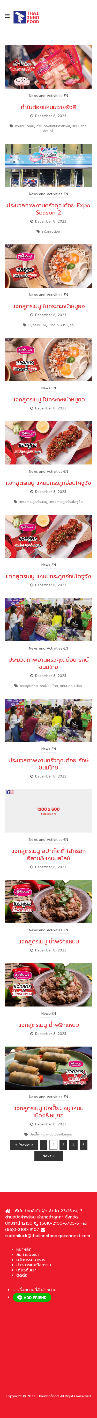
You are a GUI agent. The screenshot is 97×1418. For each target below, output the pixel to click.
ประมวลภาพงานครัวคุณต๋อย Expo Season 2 (48, 209)
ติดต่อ (21, 1275)
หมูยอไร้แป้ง (37, 325)
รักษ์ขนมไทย (49, 685)
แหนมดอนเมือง (71, 685)
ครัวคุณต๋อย (51, 231)
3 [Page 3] (63, 1145)
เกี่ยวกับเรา (26, 1270)
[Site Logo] (26, 17)
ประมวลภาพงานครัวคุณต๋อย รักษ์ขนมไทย (49, 663)
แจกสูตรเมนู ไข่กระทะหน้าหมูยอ (48, 306)
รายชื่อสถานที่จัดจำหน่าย (34, 1289)
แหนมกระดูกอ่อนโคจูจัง (66, 501)
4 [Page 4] (73, 1145)
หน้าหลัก (24, 1249)
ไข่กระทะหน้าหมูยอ (61, 325)
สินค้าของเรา (27, 1254)
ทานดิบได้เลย (24, 126)
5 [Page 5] (84, 1145)
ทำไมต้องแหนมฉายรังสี (48, 107)
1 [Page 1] (43, 1145)
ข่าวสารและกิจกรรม (33, 1265)
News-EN (48, 388)
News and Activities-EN (48, 95)
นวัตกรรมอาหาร (30, 1259)
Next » (49, 1156)
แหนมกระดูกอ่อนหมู (33, 501)
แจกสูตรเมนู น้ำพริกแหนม (48, 941)
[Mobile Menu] (9, 16)
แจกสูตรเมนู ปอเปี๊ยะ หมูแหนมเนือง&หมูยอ (48, 1112)
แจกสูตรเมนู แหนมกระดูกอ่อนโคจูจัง (48, 483)
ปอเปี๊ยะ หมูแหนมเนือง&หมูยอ (51, 1134)
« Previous (24, 1145)
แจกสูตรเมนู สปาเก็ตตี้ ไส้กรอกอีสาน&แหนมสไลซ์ (48, 855)
